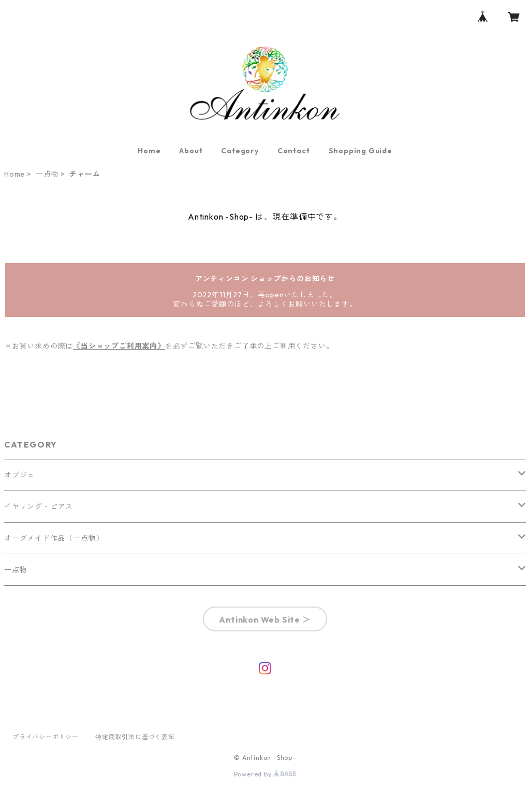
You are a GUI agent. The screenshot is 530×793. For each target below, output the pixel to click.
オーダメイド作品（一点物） (54, 538)
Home (149, 150)
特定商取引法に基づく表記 (135, 737)
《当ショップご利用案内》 (119, 346)
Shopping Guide (360, 150)
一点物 (47, 174)
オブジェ (19, 475)
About (190, 150)
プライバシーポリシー (45, 737)
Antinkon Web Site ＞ (265, 619)
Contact (293, 150)
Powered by (265, 774)
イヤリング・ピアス (38, 506)
